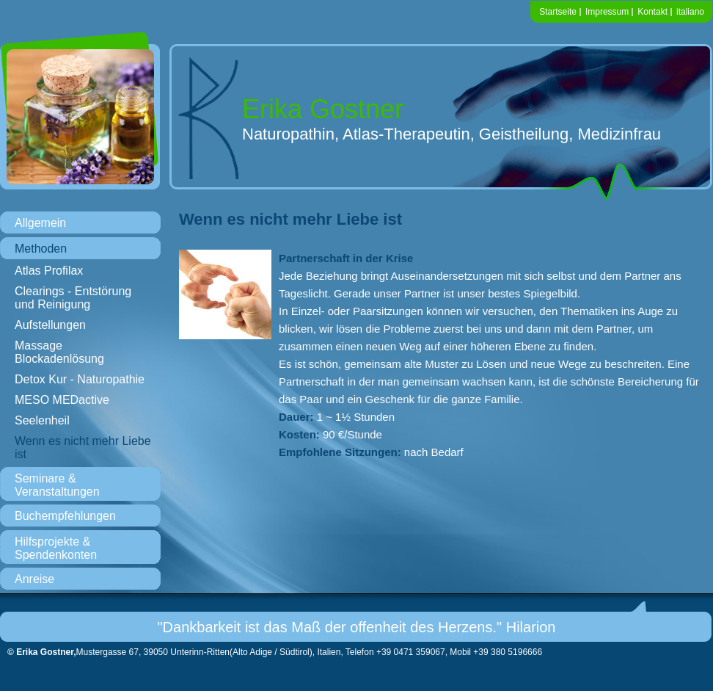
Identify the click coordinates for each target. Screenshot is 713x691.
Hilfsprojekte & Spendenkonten (56, 548)
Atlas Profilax (49, 270)
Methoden (41, 248)
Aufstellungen (50, 325)
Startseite (558, 12)
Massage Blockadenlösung (59, 352)
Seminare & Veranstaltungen (57, 485)
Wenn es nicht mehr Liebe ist (83, 447)
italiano (690, 12)
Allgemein (40, 223)
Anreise (34, 579)
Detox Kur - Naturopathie (80, 379)
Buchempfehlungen (65, 516)
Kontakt (652, 12)
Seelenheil (42, 420)
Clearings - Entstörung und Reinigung (73, 298)
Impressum (607, 12)
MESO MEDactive (62, 400)
